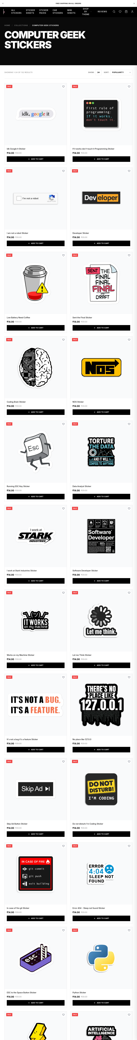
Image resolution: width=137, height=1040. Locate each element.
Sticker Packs (43, 11)
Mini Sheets (71, 11)
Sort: (106, 72)
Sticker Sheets (30, 11)
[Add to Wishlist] (63, 86)
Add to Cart (35, 159)
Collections (21, 25)
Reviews (102, 11)
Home (7, 25)
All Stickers (16, 11)
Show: (91, 72)
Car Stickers (58, 11)
